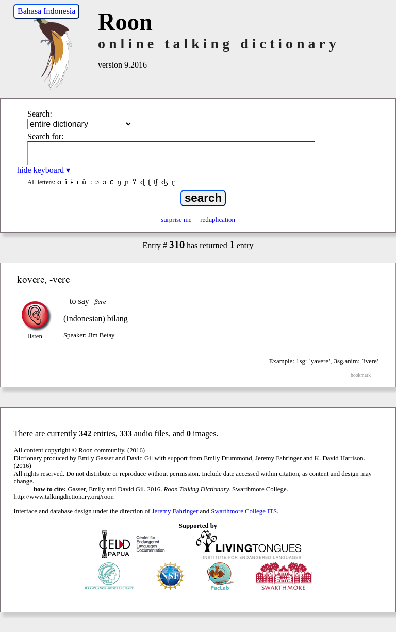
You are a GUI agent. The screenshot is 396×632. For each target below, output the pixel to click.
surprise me (176, 219)
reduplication (217, 219)
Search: (39, 113)
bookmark (361, 375)
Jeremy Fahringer (175, 511)
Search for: (45, 136)
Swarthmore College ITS (244, 511)
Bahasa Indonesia (46, 11)
